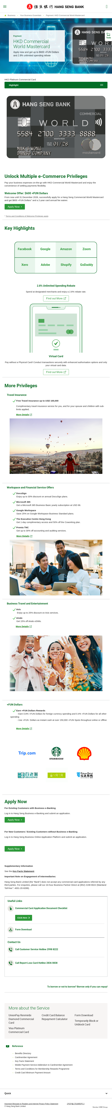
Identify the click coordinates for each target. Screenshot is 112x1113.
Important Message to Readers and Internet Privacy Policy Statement (31, 1104)
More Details (22, 728)
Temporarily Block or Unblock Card (86, 1022)
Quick (56, 1093)
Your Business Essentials (30, 15)
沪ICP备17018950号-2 (75, 1104)
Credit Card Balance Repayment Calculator (55, 1017)
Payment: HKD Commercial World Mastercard (65, 15)
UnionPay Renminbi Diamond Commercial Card (21, 1018)
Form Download (23, 929)
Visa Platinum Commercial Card (19, 1030)
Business (11, 15)
